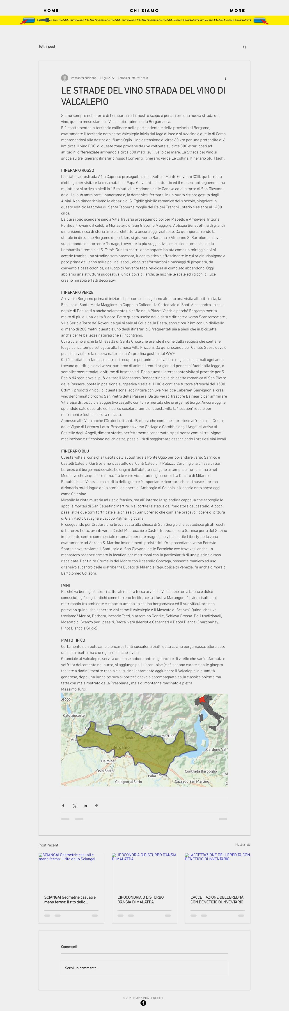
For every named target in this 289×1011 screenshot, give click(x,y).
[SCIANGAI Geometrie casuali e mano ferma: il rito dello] (71, 871)
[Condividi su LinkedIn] (85, 805)
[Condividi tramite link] (96, 805)
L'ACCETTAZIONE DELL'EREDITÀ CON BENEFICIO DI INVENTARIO (216, 900)
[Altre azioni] (225, 78)
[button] (245, 47)
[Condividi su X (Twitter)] (74, 805)
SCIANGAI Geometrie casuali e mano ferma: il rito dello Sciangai (70, 900)
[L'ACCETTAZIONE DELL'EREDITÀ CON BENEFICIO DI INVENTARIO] (217, 871)
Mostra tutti (242, 845)
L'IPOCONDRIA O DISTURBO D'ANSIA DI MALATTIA (140, 900)
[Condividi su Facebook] (63, 805)
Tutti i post (47, 47)
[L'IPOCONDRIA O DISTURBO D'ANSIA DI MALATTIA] (144, 871)
